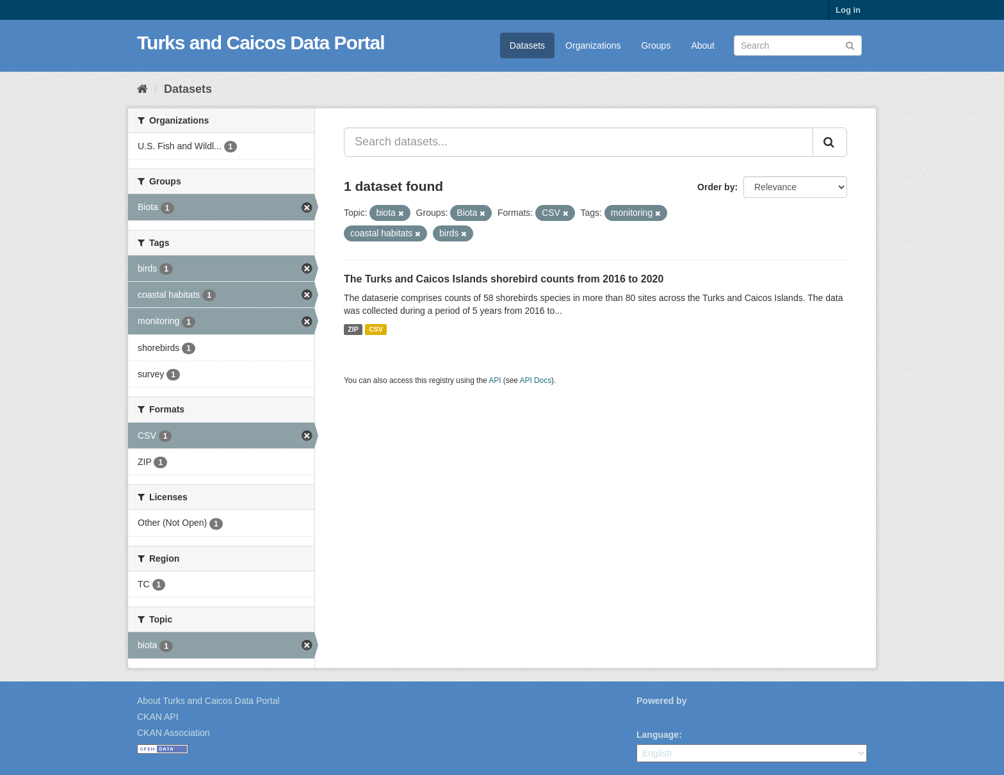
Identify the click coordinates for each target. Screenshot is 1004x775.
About (703, 45)
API (495, 380)
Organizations (592, 45)
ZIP (353, 329)
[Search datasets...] (578, 142)
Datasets (527, 45)
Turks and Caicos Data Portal (261, 42)
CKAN (658, 715)
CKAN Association (173, 733)
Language (657, 735)
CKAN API (158, 717)
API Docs (536, 380)
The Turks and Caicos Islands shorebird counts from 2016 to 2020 (503, 278)
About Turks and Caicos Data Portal (208, 701)
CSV (376, 329)
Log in (848, 10)
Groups (655, 45)
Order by (715, 187)
